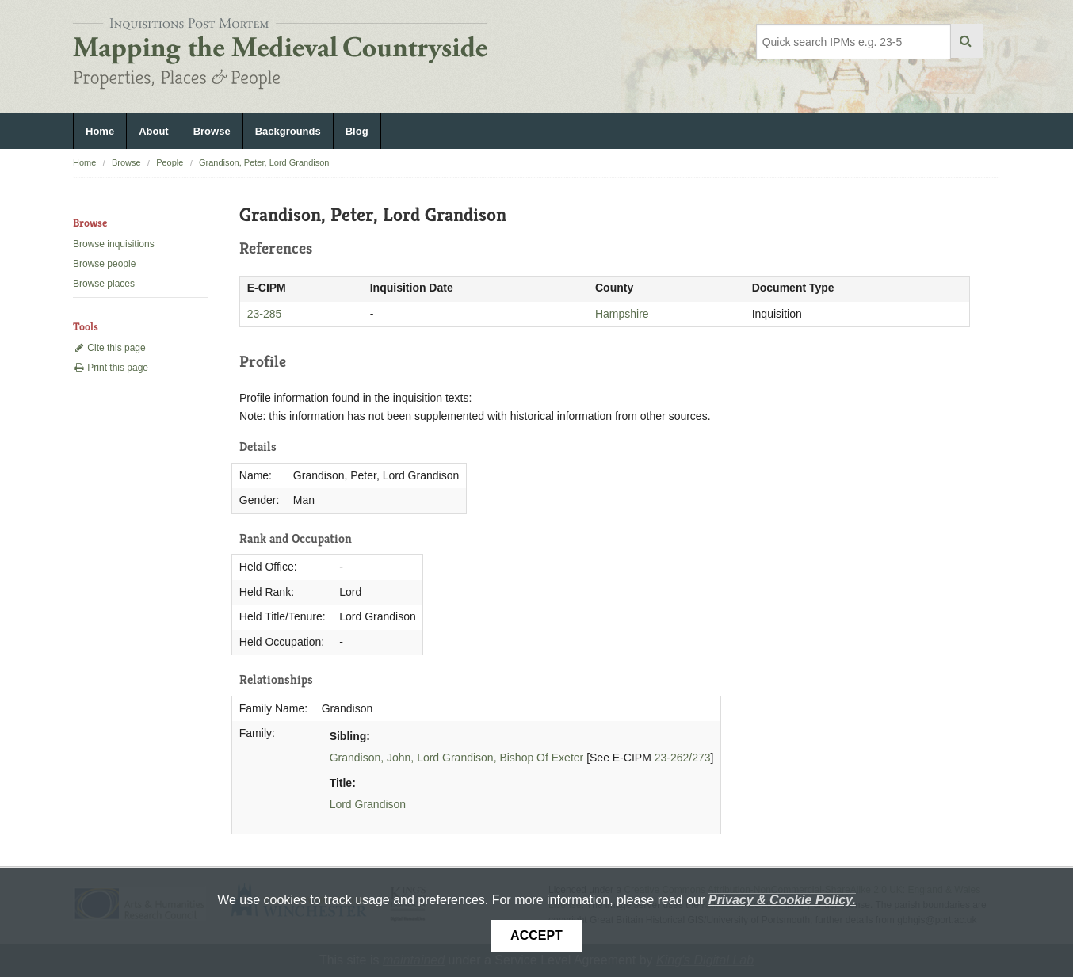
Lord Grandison (368, 804)
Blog (357, 131)
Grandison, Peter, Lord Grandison (264, 162)
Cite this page (109, 347)
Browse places (104, 283)
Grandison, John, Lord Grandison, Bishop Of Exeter (457, 757)
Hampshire (622, 313)
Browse (212, 131)
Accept (536, 935)
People (169, 162)
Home (100, 131)
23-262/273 (683, 757)
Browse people (104, 263)
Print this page (110, 367)
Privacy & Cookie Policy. (782, 899)
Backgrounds (288, 131)
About (154, 131)
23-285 (264, 313)
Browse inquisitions (114, 244)
